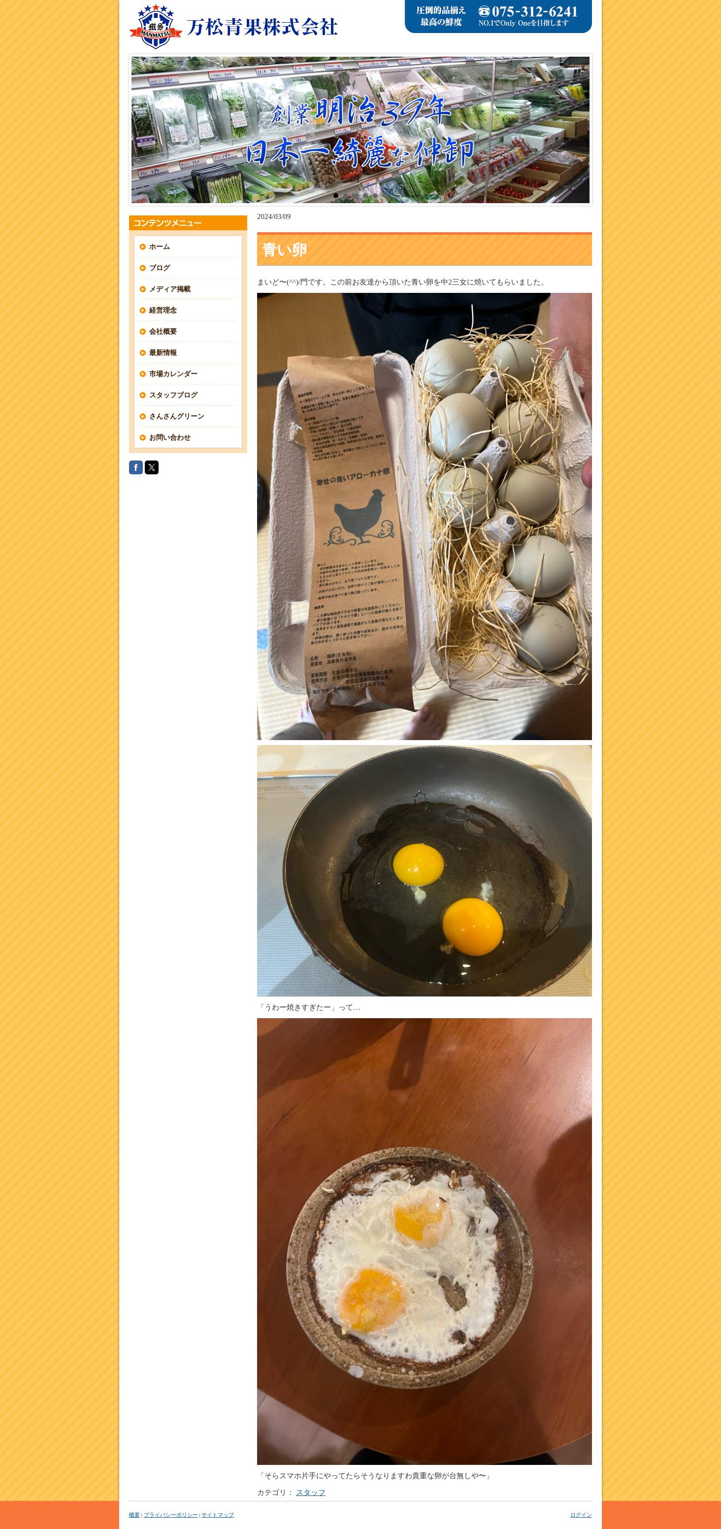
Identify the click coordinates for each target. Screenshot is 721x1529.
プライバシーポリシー (171, 1515)
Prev (144, 130)
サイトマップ (217, 1515)
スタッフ (311, 1492)
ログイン (581, 1515)
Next (577, 130)
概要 (134, 1515)
